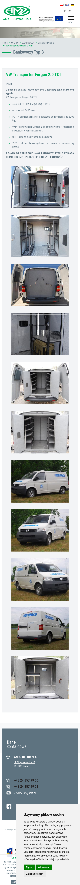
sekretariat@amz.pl (25, 793)
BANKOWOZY (28, 42)
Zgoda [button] (29, 867)
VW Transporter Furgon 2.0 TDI (19, 45)
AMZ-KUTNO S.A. (25, 757)
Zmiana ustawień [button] (34, 874)
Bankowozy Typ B (46, 42)
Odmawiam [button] (43, 867)
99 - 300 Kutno (21, 766)
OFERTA (14, 42)
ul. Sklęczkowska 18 (24, 762)
